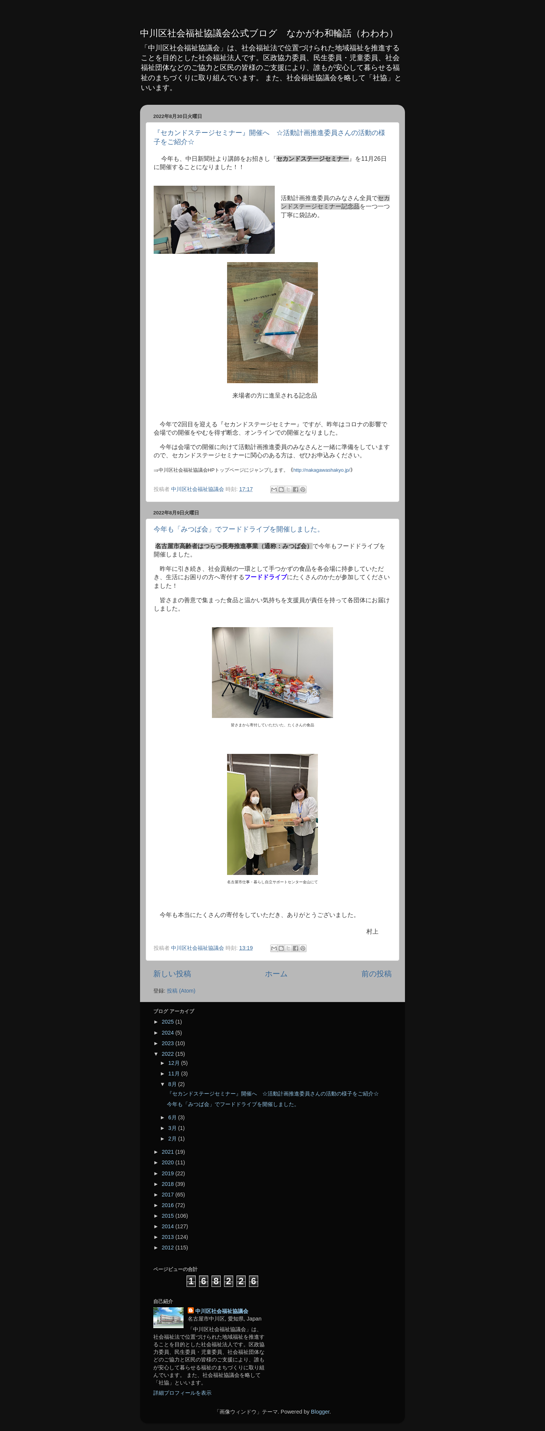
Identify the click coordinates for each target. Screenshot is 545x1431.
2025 (168, 1022)
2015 (168, 1216)
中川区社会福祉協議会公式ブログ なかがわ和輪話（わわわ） (269, 33)
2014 (168, 1226)
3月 (173, 1128)
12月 (174, 1063)
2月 (173, 1139)
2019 (168, 1173)
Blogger (320, 1412)
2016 (168, 1205)
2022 (168, 1054)
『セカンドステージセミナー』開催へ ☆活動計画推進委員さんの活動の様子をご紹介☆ (273, 1094)
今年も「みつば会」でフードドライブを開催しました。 (239, 529)
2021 (168, 1152)
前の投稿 (376, 974)
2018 (168, 1184)
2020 (168, 1162)
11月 (174, 1074)
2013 (168, 1237)
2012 (168, 1248)
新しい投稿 (172, 974)
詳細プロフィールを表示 (182, 1393)
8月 (173, 1084)
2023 (168, 1043)
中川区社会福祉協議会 (221, 1311)
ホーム (276, 974)
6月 (173, 1117)
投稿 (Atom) (181, 991)
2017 (168, 1195)
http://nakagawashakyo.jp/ (321, 470)
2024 (168, 1033)
